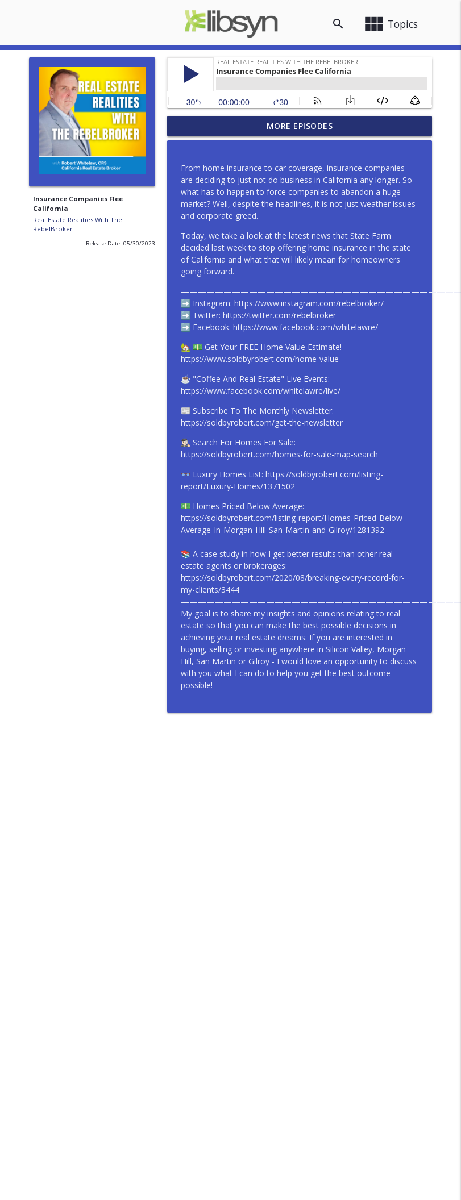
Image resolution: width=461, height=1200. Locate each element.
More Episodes (300, 125)
